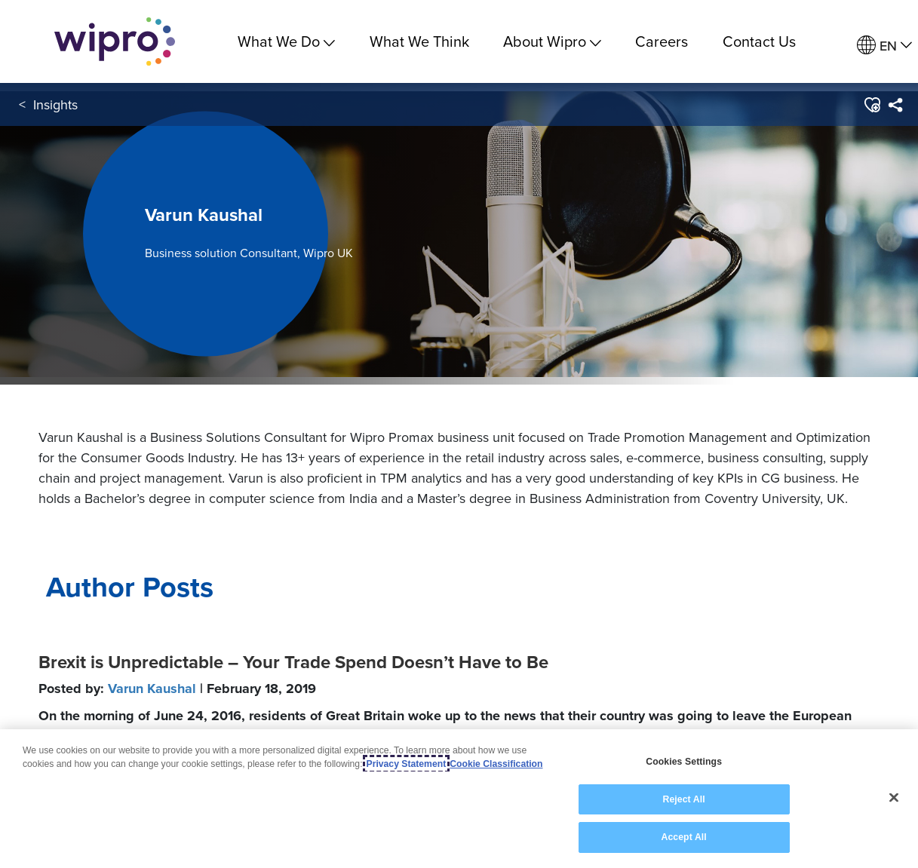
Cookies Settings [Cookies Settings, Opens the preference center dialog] (684, 761)
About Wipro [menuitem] (552, 41)
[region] (459, 798)
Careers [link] (661, 41)
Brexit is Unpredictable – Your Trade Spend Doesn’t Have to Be (293, 662)
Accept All (683, 837)
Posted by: (177, 688)
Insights (55, 104)
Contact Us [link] (759, 41)
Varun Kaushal (152, 688)
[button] (872, 105)
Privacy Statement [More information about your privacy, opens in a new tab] (407, 764)
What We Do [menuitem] (286, 41)
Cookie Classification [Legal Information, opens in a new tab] (496, 764)
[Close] (893, 797)
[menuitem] (895, 105)
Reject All (683, 799)
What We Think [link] (419, 41)
